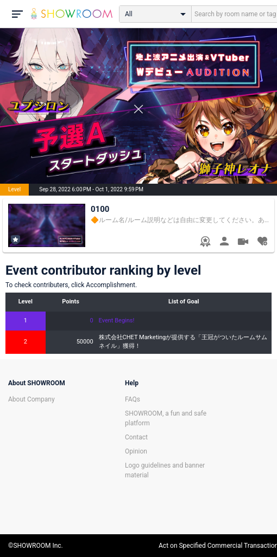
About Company (31, 399)
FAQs (132, 399)
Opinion (136, 451)
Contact (136, 437)
